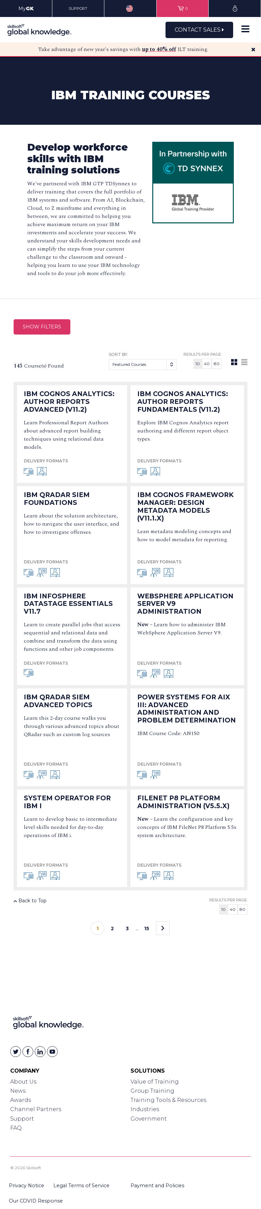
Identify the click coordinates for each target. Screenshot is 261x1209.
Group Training (152, 1091)
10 (197, 363)
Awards (20, 1100)
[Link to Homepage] (48, 1024)
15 (146, 928)
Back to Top (30, 901)
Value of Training (154, 1081)
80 (217, 363)
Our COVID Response (36, 1201)
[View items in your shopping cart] (183, 8)
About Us (23, 1081)
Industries (144, 1109)
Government (148, 1119)
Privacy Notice (26, 1185)
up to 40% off (159, 49)
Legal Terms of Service (81, 1185)
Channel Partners (35, 1109)
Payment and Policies (157, 1185)
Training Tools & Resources (168, 1100)
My (26, 8)
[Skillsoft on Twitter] (15, 1051)
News (17, 1091)
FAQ (16, 1128)
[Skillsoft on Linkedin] (40, 1051)
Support (22, 1119)
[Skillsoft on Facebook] (27, 1051)
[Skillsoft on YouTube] (52, 1051)
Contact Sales (199, 30)
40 (207, 363)
